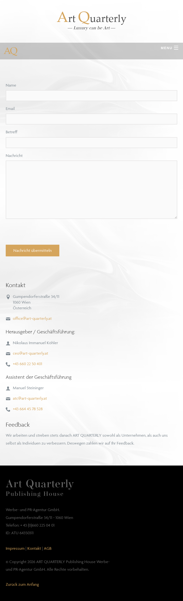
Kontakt (34, 548)
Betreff (11, 132)
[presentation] (42, 232)
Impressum (15, 548)
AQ (10, 51)
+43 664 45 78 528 (28, 408)
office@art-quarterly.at (32, 318)
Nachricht (14, 155)
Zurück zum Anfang (22, 584)
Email (10, 108)
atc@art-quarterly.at (30, 398)
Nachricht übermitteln (32, 250)
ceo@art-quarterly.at (30, 353)
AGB (47, 548)
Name (11, 85)
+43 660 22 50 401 (27, 363)
